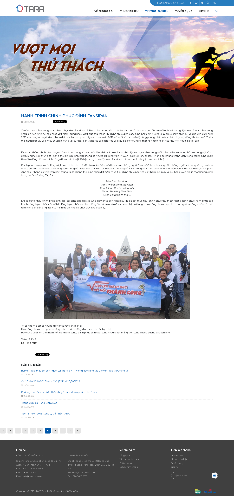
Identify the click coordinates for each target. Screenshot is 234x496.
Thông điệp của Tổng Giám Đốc (39, 402)
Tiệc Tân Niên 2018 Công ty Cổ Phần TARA (45, 413)
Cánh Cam (73, 491)
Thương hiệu (129, 11)
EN (214, 3)
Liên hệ (204, 11)
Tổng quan (124, 455)
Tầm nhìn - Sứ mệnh (129, 459)
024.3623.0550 (87, 472)
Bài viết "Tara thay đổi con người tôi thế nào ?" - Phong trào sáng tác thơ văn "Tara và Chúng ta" (75, 370)
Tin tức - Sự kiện (157, 11)
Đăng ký (214, 475)
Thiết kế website (55, 491)
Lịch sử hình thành (128, 467)
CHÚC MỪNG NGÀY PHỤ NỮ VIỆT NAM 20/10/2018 (50, 381)
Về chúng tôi (103, 11)
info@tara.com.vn (32, 476)
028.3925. (33, 468)
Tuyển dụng (183, 11)
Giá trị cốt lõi (125, 463)
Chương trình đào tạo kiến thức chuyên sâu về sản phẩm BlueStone (59, 392)
